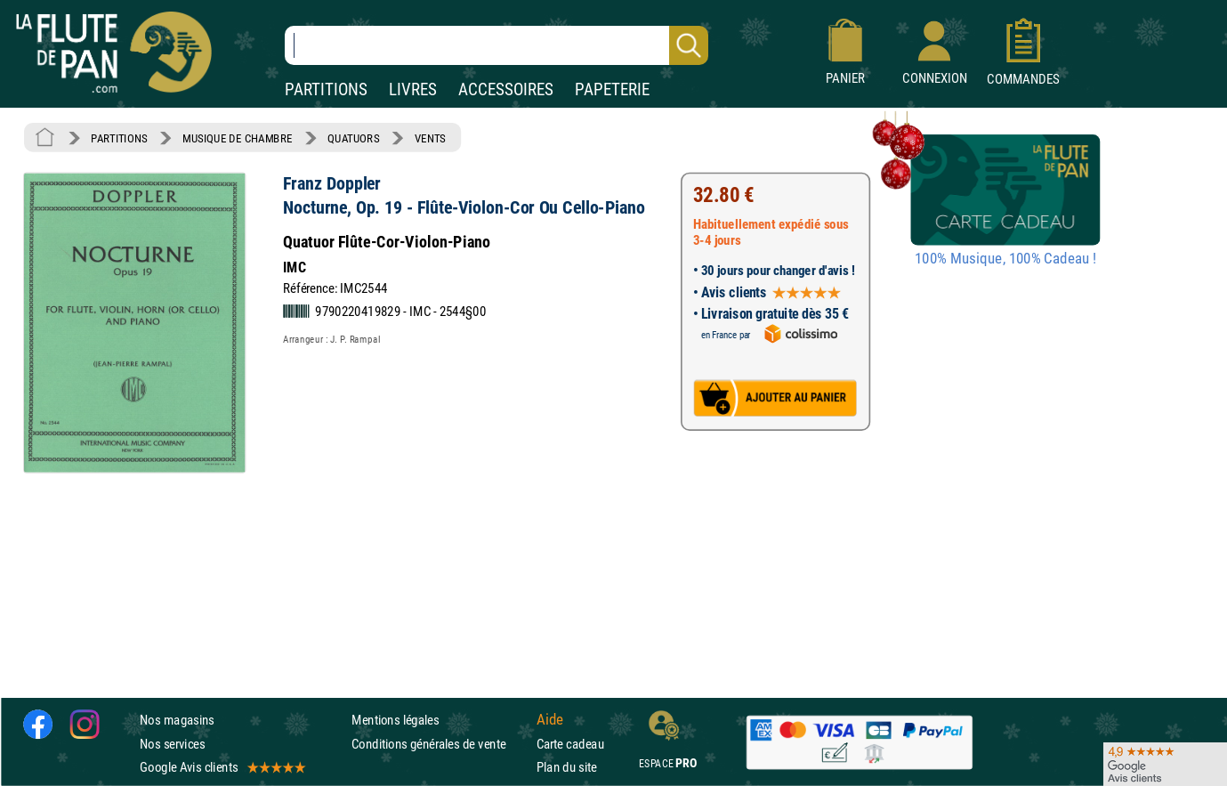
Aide (550, 720)
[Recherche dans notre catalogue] (496, 45)
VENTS (430, 138)
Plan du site (567, 766)
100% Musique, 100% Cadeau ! (1005, 259)
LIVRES (413, 89)
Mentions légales (395, 720)
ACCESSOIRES (505, 89)
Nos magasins (177, 720)
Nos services (172, 743)
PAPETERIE (612, 89)
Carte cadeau (570, 743)
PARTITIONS (326, 89)
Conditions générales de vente (440, 743)
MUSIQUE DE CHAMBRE (237, 138)
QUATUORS (353, 138)
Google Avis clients (221, 766)
